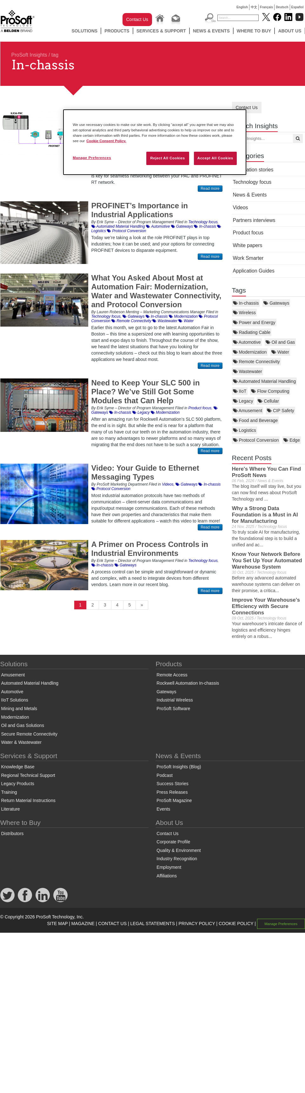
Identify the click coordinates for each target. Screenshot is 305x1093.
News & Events (211, 30)
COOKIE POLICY (236, 923)
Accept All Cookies (215, 158)
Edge (291, 440)
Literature (10, 809)
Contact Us (137, 19)
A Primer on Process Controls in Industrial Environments (150, 548)
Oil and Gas (280, 342)
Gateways (276, 303)
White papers (247, 245)
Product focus (248, 232)
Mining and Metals (19, 708)
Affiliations (166, 875)
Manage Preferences (280, 924)
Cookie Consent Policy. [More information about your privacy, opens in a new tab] (106, 141)
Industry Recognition (176, 858)
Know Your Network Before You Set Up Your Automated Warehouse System (267, 560)
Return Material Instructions (28, 800)
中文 (254, 7)
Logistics (244, 430)
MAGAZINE (83, 923)
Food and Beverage (255, 420)
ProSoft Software (173, 708)
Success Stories (172, 783)
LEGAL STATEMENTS (152, 923)
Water (280, 352)
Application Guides (254, 270)
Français (266, 7)
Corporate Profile (173, 841)
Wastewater (247, 371)
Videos (240, 207)
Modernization (250, 352)
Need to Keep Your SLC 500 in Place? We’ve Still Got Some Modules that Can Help (145, 391)
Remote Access (171, 674)
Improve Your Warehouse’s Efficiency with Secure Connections (266, 606)
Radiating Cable (252, 332)
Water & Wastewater (21, 742)
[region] (154, 142)
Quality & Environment (178, 850)
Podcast (164, 775)
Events (163, 809)
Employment (168, 867)
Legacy (243, 401)
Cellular (268, 401)
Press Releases (172, 792)
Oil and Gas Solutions (22, 725)
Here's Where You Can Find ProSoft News (266, 472)
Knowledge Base (18, 766)
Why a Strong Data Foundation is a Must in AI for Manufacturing (265, 514)
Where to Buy (254, 30)
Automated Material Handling (264, 381)
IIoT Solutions (14, 699)
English (242, 7)
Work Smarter (248, 258)
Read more (210, 188)
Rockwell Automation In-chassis (187, 683)
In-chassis (246, 303)
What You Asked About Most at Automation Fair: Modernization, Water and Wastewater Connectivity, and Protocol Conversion (156, 291)
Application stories (253, 169)
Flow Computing (270, 391)
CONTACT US (112, 923)
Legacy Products (17, 783)
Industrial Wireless (174, 699)
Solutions (84, 30)
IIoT (240, 391)
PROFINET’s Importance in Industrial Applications (139, 210)
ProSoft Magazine (174, 800)
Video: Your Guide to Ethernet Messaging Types (145, 472)
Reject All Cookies (167, 158)
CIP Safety (280, 410)
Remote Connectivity (256, 361)
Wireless (244, 312)
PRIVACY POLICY (196, 923)
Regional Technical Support (28, 775)
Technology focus (252, 182)
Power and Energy (254, 322)
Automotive (247, 342)
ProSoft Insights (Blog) (178, 766)
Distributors (12, 833)
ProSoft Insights (29, 55)
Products (116, 30)
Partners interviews (254, 220)
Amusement (247, 410)
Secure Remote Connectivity (29, 734)
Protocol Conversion (256, 440)
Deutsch (282, 7)
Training (9, 792)
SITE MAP (57, 923)
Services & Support (161, 30)
